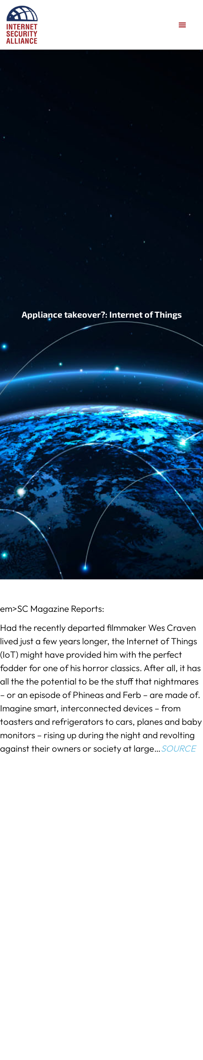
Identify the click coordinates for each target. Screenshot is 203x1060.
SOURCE (178, 748)
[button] (182, 25)
